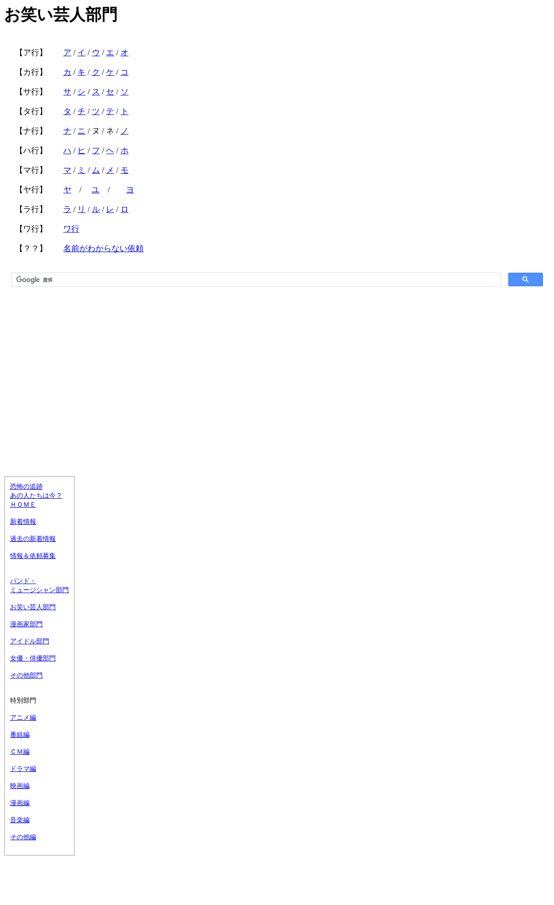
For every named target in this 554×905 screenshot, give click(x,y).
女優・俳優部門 (33, 658)
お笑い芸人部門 (33, 607)
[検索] (255, 279)
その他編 (23, 837)
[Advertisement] (277, 371)
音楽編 (20, 820)
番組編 (20, 734)
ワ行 (71, 228)
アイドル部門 (29, 641)
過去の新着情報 (33, 538)
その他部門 (26, 675)
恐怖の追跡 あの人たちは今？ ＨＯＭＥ (36, 495)
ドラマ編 (23, 768)
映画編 (20, 785)
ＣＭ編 (20, 751)
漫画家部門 (26, 624)
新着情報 (23, 521)
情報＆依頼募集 (33, 555)
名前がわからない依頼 (103, 248)
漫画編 (20, 803)
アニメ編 (23, 717)
